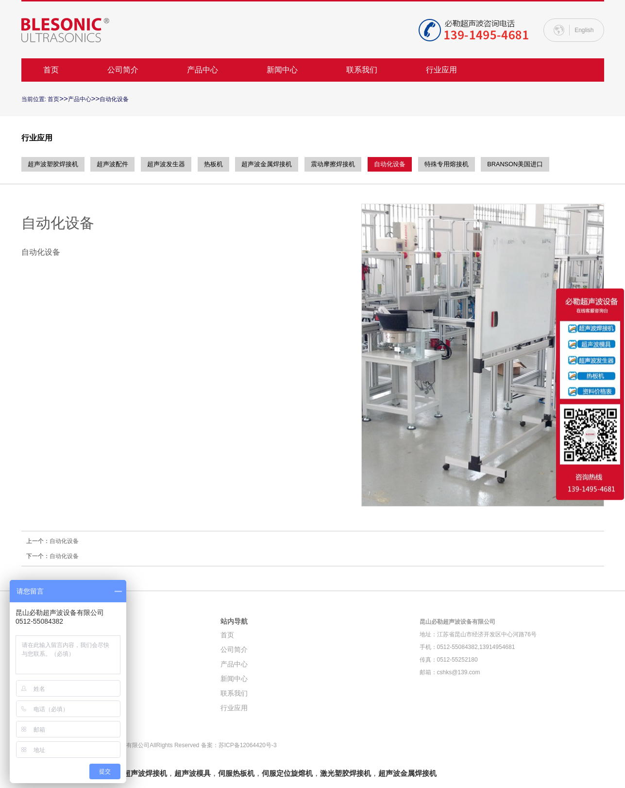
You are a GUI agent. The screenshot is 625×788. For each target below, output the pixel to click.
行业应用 (441, 70)
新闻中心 (282, 70)
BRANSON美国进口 (558, 164)
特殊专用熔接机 (483, 164)
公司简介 (122, 70)
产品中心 (202, 70)
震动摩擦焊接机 (360, 164)
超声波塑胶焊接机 (55, 164)
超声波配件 (120, 164)
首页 (51, 70)
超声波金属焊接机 (288, 164)
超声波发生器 (178, 164)
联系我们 (361, 70)
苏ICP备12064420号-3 (248, 745)
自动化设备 (114, 99)
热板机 (230, 164)
